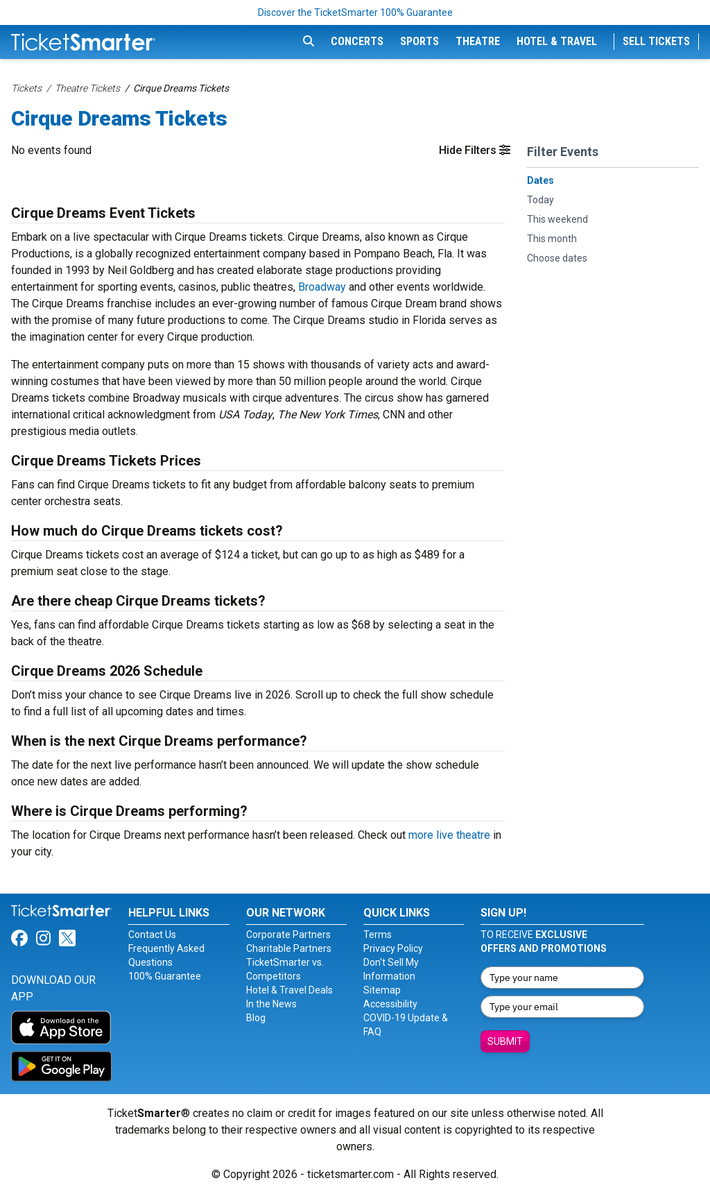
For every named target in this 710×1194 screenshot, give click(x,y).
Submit (505, 1041)
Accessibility (390, 1003)
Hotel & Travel (557, 41)
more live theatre (449, 835)
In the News (271, 1003)
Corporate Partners (288, 934)
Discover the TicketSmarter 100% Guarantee (355, 12)
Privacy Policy (393, 948)
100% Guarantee (164, 976)
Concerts (357, 41)
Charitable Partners (288, 948)
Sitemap (382, 990)
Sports (419, 41)
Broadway (322, 286)
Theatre (478, 41)
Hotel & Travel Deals (289, 990)
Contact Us (152, 934)
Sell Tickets (656, 41)
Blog (256, 1017)
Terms (377, 934)
